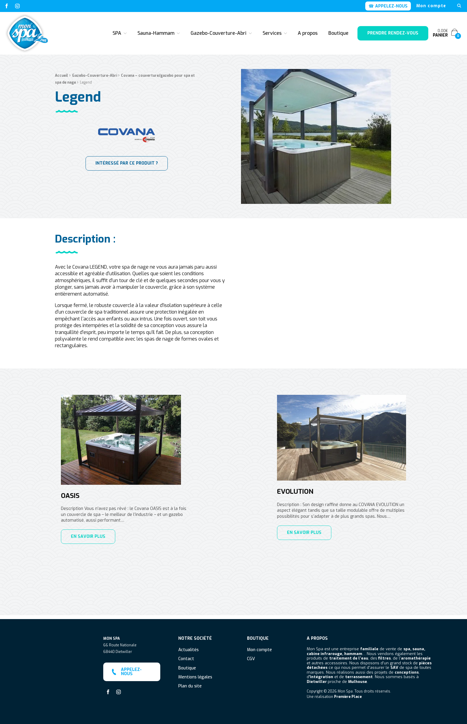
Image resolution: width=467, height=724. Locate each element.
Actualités (188, 646)
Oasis (70, 496)
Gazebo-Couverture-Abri (218, 33)
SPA (117, 33)
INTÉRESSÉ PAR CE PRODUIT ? (126, 177)
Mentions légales (195, 673)
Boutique (338, 33)
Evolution (295, 492)
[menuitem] (431, 6)
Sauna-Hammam (155, 33)
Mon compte (431, 6)
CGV (251, 655)
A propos (308, 33)
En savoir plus (88, 536)
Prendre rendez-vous (392, 33)
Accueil (61, 90)
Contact (186, 655)
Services (272, 33)
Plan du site (190, 682)
